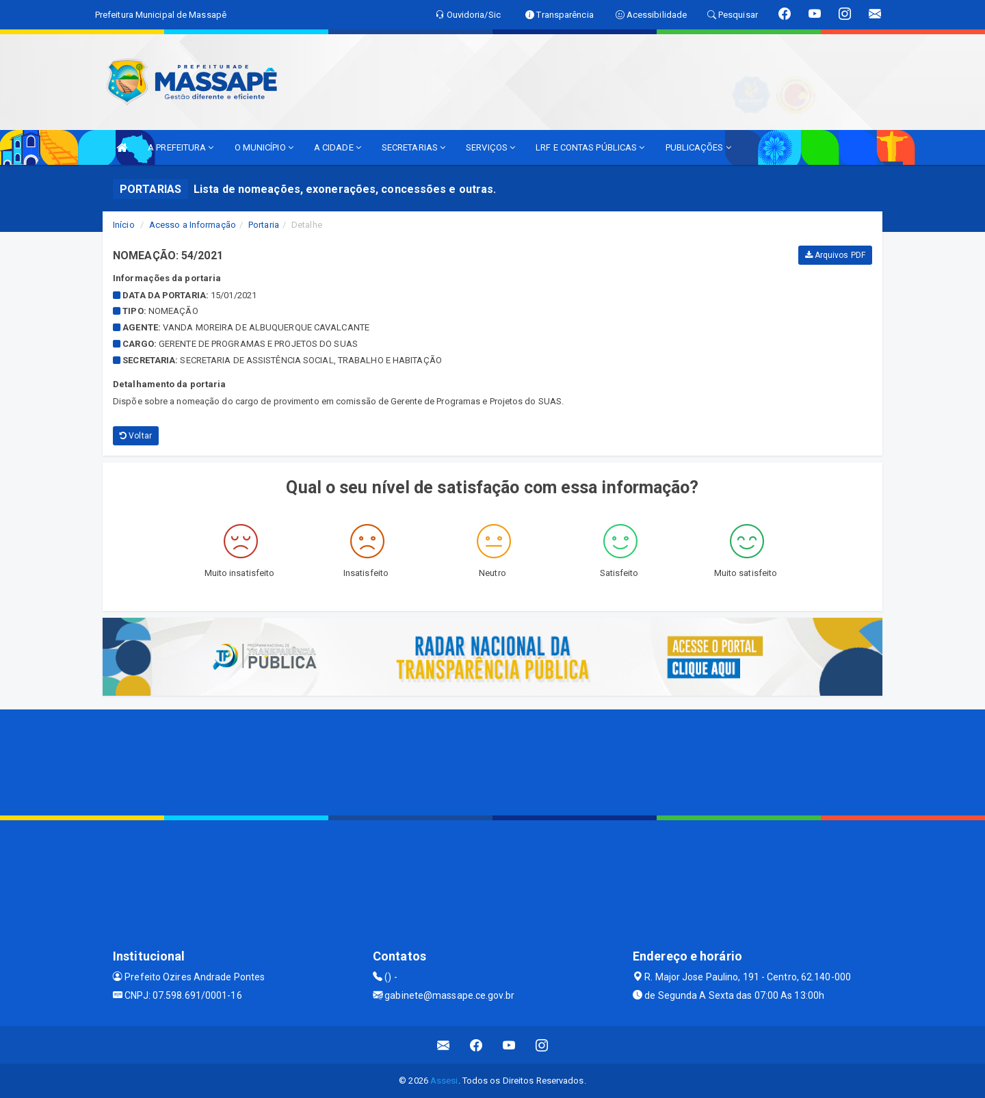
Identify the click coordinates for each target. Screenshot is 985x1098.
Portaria (263, 225)
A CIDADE (337, 147)
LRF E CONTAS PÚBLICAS (590, 147)
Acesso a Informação (192, 225)
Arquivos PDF (835, 255)
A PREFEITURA (180, 147)
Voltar (136, 436)
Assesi (444, 1080)
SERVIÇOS (490, 147)
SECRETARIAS (413, 147)
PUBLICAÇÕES (698, 147)
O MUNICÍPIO (264, 147)
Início (124, 225)
